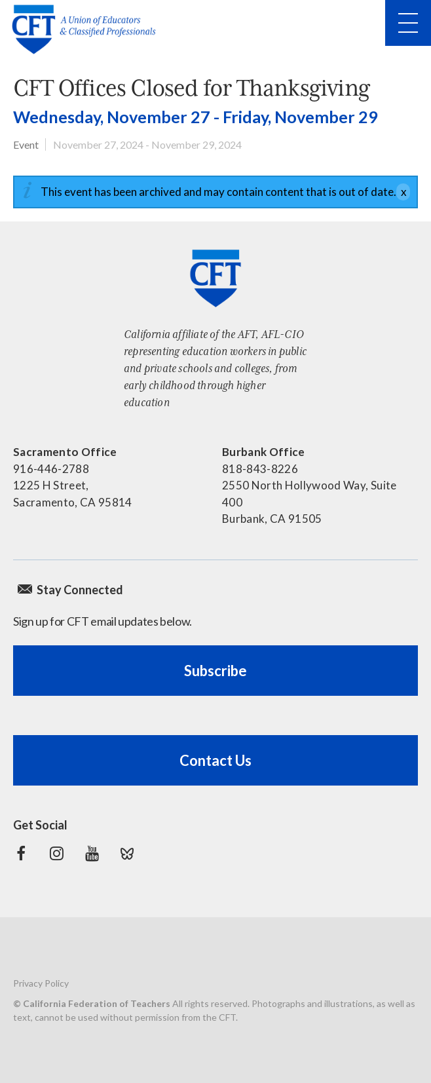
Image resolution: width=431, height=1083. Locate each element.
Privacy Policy (41, 983)
